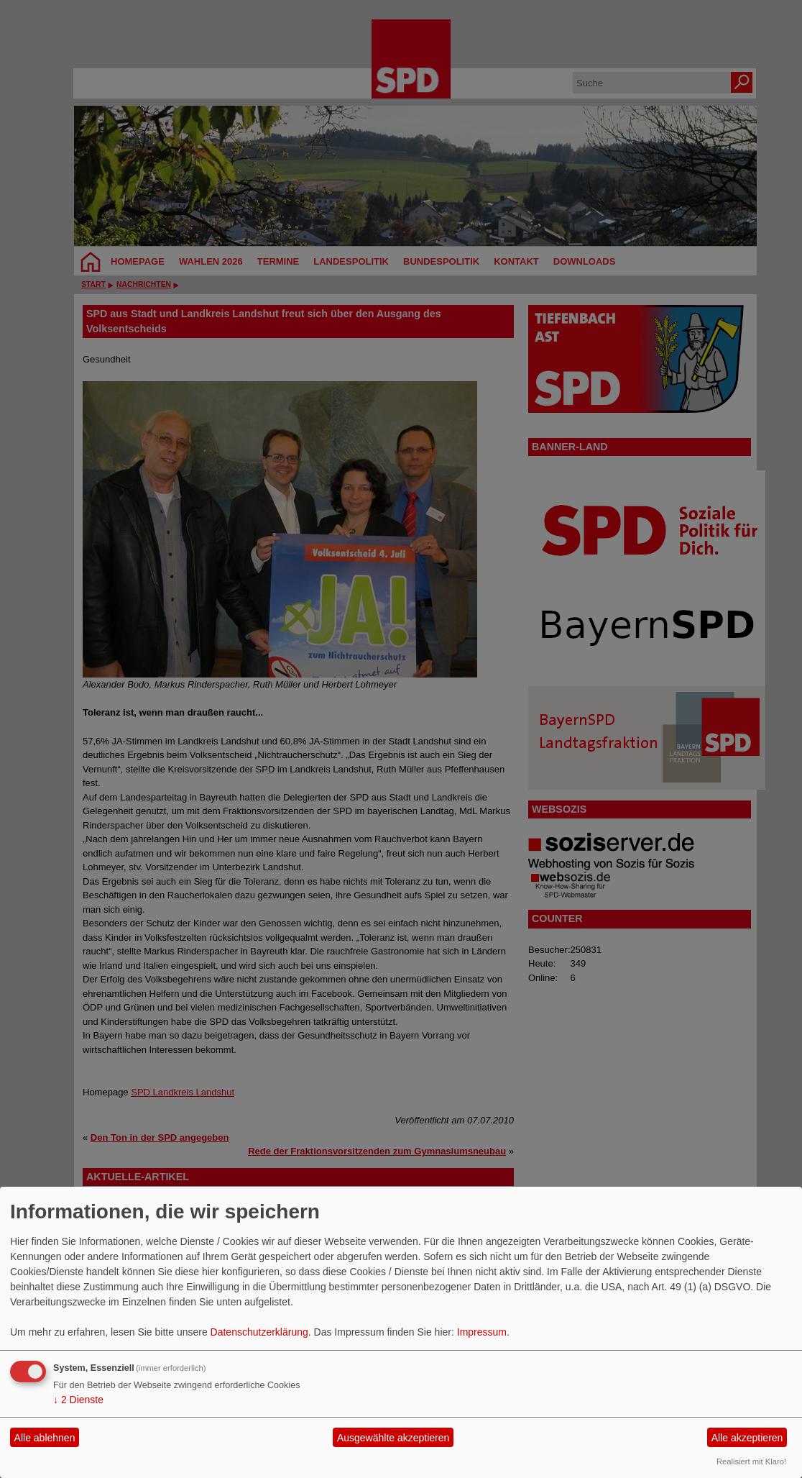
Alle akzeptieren (747, 1437)
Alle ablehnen (44, 1437)
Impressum (482, 1332)
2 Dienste (78, 1399)
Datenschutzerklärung (259, 1332)
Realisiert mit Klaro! (751, 1461)
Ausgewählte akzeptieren (393, 1437)
